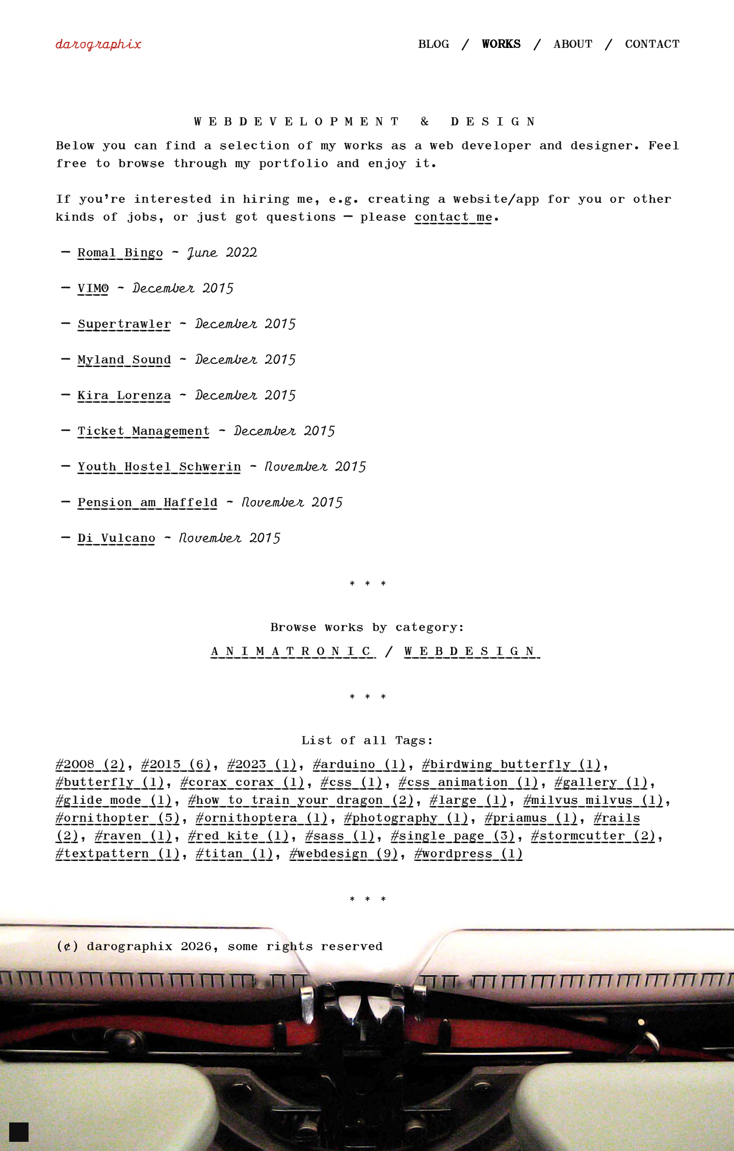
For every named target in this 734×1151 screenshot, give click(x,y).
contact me (453, 217)
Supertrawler (124, 324)
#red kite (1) (238, 836)
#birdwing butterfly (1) (511, 765)
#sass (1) (340, 836)
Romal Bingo (120, 253)
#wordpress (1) (468, 854)
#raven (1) (133, 836)
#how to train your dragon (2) (301, 800)
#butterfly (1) (109, 783)
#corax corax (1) (242, 783)
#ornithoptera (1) (261, 818)
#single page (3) (452, 836)
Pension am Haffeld (147, 503)
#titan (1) (234, 854)
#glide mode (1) (113, 800)
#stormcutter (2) (593, 836)
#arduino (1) (359, 765)
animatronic (293, 652)
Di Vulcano (116, 538)
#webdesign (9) (343, 854)
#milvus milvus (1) (593, 800)
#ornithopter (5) (117, 818)
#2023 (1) (262, 765)
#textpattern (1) (117, 854)
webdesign (472, 652)
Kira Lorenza (124, 396)
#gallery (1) (601, 783)
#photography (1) (406, 818)
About (572, 44)
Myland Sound (124, 360)
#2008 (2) (90, 765)
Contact (651, 44)
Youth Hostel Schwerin (159, 467)
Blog (433, 44)
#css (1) (351, 783)
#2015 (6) (176, 765)
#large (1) (468, 800)
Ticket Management (143, 431)
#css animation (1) (468, 783)
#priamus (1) (531, 818)
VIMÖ (92, 289)
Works (500, 44)
